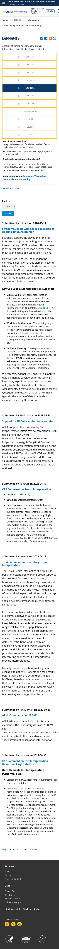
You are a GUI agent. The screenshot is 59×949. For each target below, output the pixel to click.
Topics (8, 875)
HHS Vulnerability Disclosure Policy (22, 909)
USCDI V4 (30, 88)
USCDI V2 (30, 64)
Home (5, 20)
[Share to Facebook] (41, 38)
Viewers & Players (13, 898)
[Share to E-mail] (50, 38)
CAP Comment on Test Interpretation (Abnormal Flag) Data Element (25, 762)
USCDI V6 (30, 103)
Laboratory (33, 20)
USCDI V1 (30, 56)
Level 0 (30, 134)
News (7, 871)
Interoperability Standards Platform (37, 11)
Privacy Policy (11, 891)
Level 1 (30, 126)
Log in (50, 11)
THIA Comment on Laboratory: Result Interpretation (25, 563)
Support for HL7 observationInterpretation (28, 421)
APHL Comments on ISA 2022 (20, 715)
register (16, 849)
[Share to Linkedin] (45, 38)
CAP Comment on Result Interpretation (26, 489)
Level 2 (30, 119)
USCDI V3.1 (30, 80)
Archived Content (13, 878)
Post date (7, 201)
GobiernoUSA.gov (13, 902)
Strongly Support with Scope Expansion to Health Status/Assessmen (28, 230)
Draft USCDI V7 (30, 111)
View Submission (11, 188)
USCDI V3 (30, 72)
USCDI (17, 20)
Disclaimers (10, 894)
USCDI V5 (30, 95)
